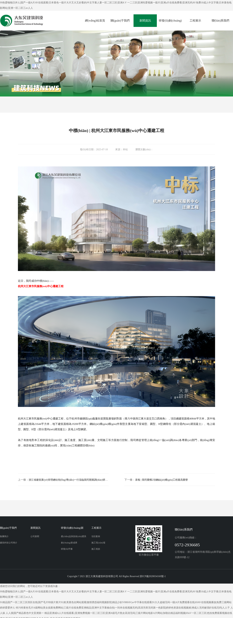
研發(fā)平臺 (67, 549)
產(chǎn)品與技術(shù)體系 (73, 536)
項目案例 (95, 536)
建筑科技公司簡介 (8, 542)
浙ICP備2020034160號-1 (153, 576)
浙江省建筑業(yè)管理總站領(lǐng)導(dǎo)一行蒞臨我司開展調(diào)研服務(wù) (72, 479)
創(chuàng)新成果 (69, 542)
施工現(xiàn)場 (98, 542)
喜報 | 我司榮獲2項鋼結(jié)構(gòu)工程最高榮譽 (161, 479)
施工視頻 (95, 549)
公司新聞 (34, 536)
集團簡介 (4, 536)
